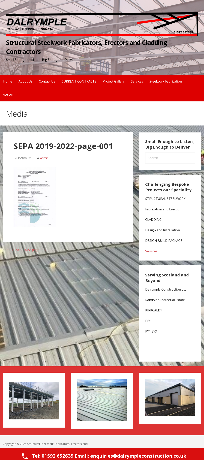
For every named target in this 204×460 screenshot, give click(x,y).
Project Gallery (114, 81)
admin (44, 158)
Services (137, 81)
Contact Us (47, 81)
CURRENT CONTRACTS (79, 81)
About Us (25, 81)
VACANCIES (11, 95)
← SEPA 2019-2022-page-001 (24, 250)
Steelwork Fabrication (165, 81)
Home (7, 81)
